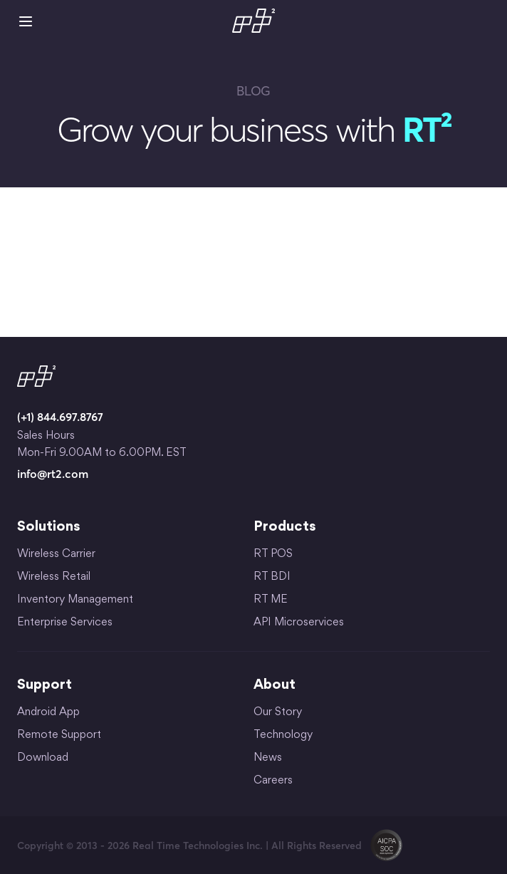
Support (44, 685)
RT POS (273, 554)
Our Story (278, 712)
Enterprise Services (65, 623)
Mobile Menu (25, 21)
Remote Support (59, 735)
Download (42, 758)
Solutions (48, 527)
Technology (283, 735)
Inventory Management (75, 600)
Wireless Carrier (56, 554)
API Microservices (299, 623)
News (268, 758)
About (275, 685)
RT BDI (272, 577)
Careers (273, 781)
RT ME (271, 600)
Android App (48, 712)
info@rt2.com (52, 474)
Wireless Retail (53, 577)
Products (285, 527)
